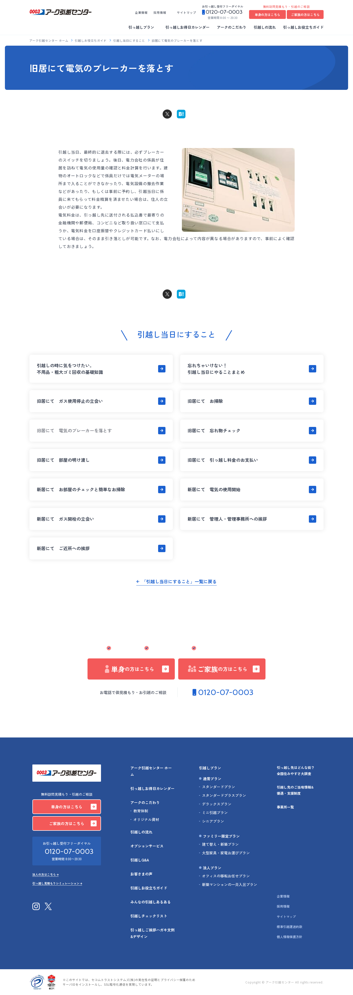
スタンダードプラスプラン (224, 795)
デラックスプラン (216, 804)
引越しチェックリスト (148, 915)
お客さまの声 (141, 873)
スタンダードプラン (218, 787)
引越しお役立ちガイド (91, 40)
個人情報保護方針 (289, 936)
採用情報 (159, 12)
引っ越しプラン (141, 27)
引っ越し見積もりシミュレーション (174, 721)
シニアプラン (213, 821)
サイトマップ (186, 12)
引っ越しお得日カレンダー (187, 27)
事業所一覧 (285, 806)
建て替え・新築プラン (220, 844)
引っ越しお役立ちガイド (303, 27)
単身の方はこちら (267, 14)
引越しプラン (210, 767)
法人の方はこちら (175, 711)
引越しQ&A (139, 859)
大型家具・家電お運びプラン (226, 853)
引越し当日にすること (129, 40)
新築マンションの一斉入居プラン (229, 884)
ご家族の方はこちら (305, 14)
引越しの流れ (265, 27)
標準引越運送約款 (289, 926)
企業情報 (141, 12)
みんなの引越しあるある (150, 901)
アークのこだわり (231, 27)
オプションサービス (147, 845)
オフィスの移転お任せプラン (226, 876)
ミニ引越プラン (215, 812)
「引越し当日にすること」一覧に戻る (179, 581)
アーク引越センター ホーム (49, 40)
